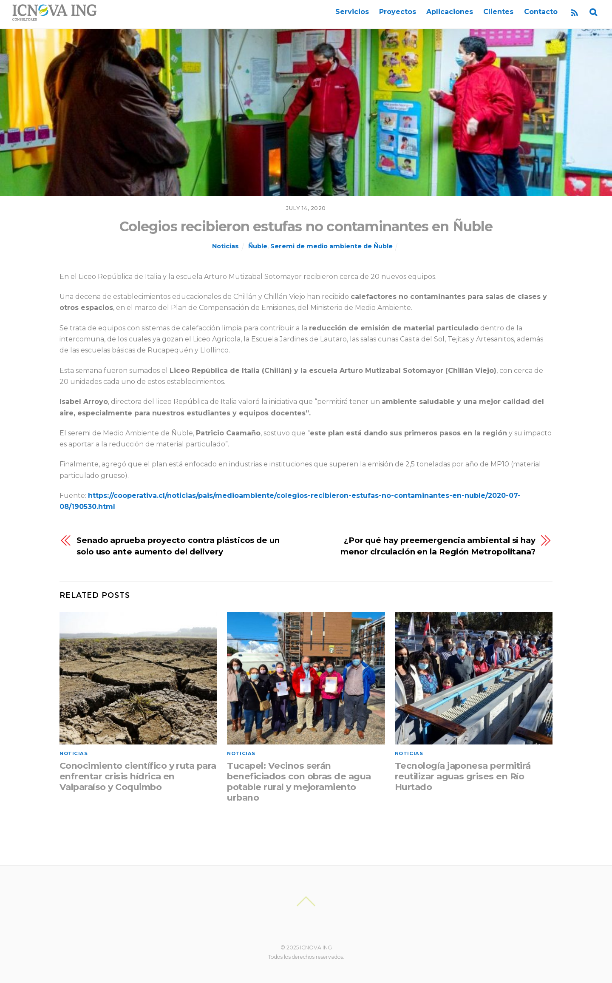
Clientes (498, 12)
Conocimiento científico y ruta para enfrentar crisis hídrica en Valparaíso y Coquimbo (138, 776)
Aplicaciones (449, 12)
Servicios (352, 12)
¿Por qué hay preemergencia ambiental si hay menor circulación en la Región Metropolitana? (438, 545)
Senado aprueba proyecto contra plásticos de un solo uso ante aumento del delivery (178, 545)
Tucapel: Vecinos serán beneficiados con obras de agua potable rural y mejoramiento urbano (299, 781)
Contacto (541, 12)
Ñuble (257, 246)
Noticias (225, 246)
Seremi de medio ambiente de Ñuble (331, 246)
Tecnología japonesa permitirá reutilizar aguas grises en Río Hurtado (463, 776)
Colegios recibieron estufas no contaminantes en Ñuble (306, 226)
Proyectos (397, 12)
